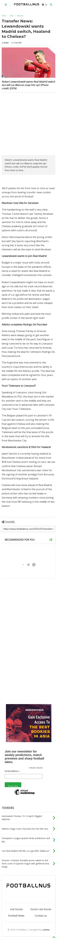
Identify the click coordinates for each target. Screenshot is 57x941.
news (11, 16)
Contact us (41, 915)
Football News (16, 915)
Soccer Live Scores (40, 909)
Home (4, 16)
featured (20, 16)
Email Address (12, 771)
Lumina (46, 929)
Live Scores (16, 909)
